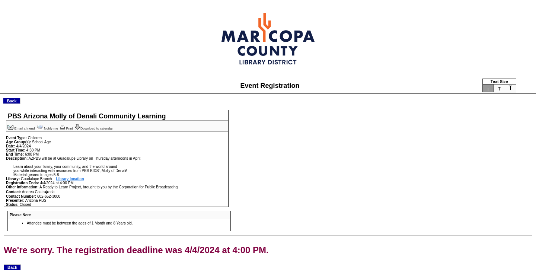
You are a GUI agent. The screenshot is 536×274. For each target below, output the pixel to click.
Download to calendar (94, 128)
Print (67, 128)
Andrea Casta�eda (38, 192)
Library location (70, 179)
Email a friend (21, 128)
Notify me (48, 128)
